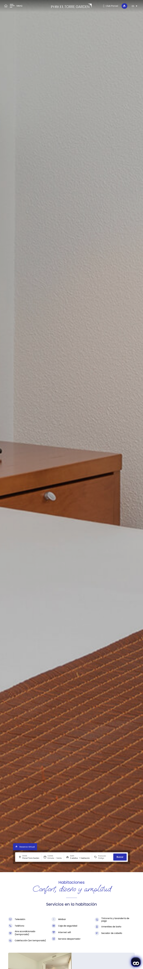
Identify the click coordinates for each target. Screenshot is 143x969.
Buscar (120, 857)
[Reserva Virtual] (124, 6)
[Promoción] (104, 858)
